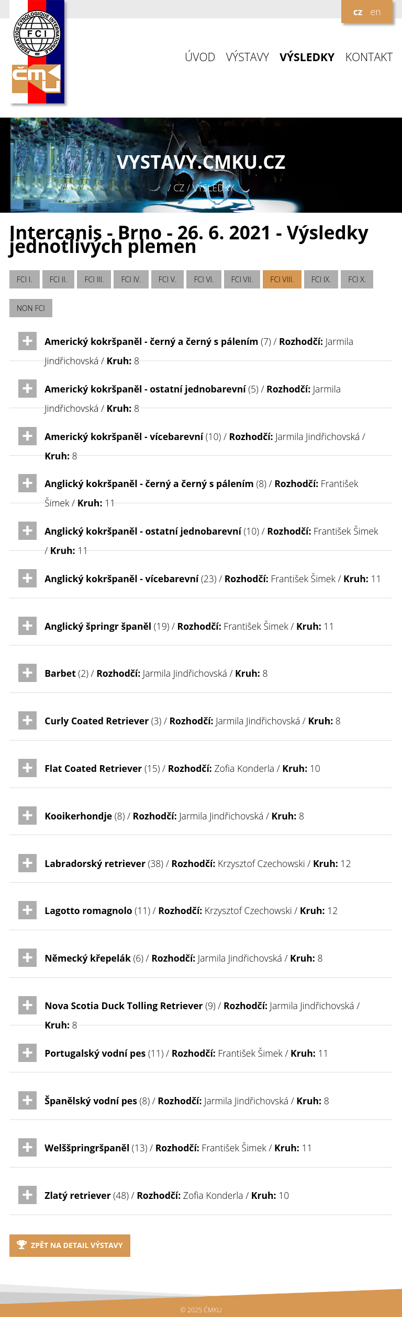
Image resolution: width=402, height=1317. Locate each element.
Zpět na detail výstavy (70, 1245)
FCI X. (357, 279)
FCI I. (24, 279)
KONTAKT (369, 57)
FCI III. (94, 279)
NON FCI (31, 308)
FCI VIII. (282, 279)
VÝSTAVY (247, 57)
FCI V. (168, 279)
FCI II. (58, 279)
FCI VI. (204, 279)
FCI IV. (131, 279)
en (375, 11)
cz (358, 11)
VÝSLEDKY (307, 57)
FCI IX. (321, 279)
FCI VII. (242, 279)
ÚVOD (200, 57)
